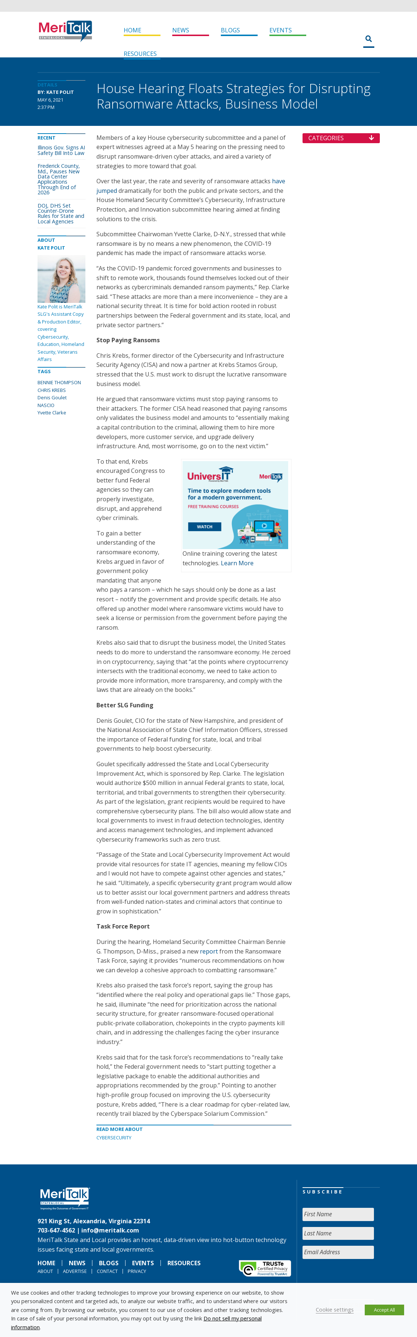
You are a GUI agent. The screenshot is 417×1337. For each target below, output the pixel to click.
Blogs (230, 30)
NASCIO (46, 405)
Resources (140, 54)
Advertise (75, 1271)
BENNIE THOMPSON (59, 382)
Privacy (137, 1271)
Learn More (237, 563)
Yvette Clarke (52, 412)
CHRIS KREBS (52, 390)
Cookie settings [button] (335, 1309)
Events (280, 30)
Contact (107, 1271)
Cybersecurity (113, 1137)
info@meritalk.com (110, 1230)
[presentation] (358, 1279)
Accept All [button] (384, 1309)
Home (132, 30)
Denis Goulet (52, 397)
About (45, 1271)
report (209, 951)
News (180, 30)
